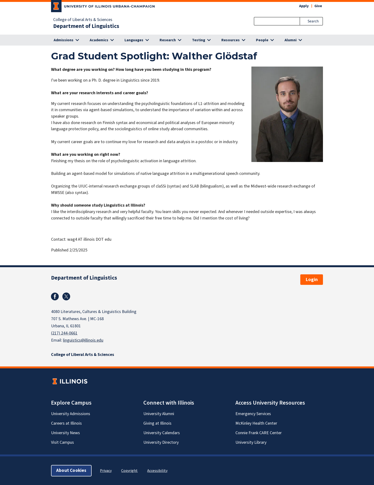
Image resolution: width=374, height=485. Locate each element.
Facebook (55, 296)
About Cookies (71, 470)
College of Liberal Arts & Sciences (82, 20)
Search (313, 21)
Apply (304, 6)
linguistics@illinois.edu (83, 340)
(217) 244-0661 (64, 333)
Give (318, 6)
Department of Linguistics (86, 26)
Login (312, 279)
